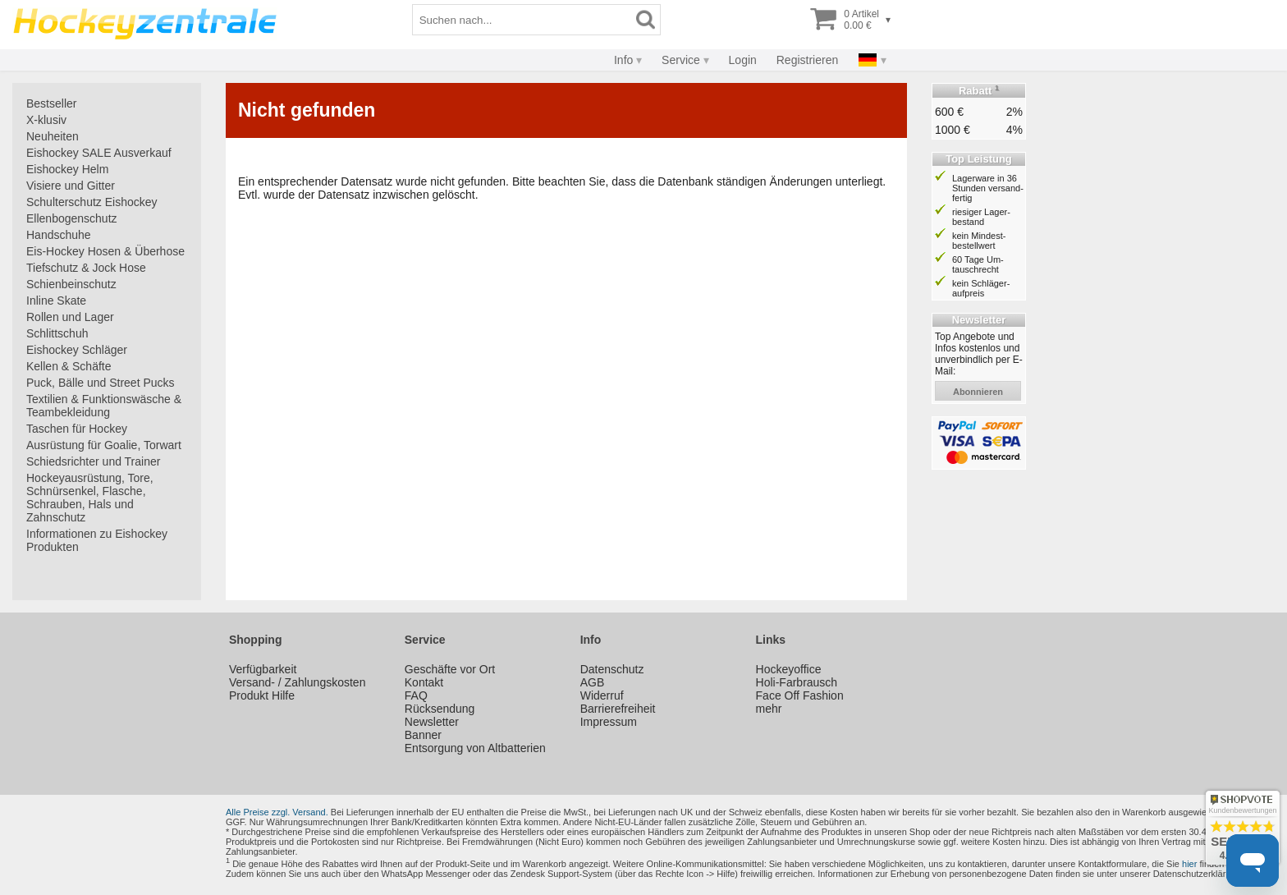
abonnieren (978, 392)
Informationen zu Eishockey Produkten (96, 540)
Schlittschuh (57, 333)
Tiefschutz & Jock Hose (86, 267)
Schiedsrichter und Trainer (93, 461)
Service (681, 60)
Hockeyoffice (789, 669)
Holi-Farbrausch (797, 682)
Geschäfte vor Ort (450, 669)
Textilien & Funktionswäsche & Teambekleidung (103, 405)
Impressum (608, 721)
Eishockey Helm (67, 169)
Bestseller (51, 103)
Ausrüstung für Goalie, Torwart (103, 445)
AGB (592, 682)
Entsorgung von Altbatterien (475, 748)
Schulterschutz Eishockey (92, 202)
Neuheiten (52, 136)
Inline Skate (56, 300)
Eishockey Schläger (76, 349)
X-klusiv (46, 119)
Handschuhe (58, 234)
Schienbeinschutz (71, 284)
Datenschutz (612, 669)
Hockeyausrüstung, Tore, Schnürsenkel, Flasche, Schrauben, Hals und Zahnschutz (89, 497)
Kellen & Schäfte (69, 366)
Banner (423, 734)
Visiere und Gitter (70, 185)
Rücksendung (440, 708)
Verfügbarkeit (263, 669)
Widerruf (602, 695)
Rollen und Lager (70, 317)
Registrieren (807, 60)
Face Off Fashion (800, 695)
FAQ (416, 695)
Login (743, 60)
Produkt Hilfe (262, 695)
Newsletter (432, 721)
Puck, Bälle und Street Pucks (100, 382)
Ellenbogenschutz (71, 218)
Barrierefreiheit (618, 708)
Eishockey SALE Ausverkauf (99, 152)
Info (623, 60)
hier (1189, 864)
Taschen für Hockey (76, 428)
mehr (769, 708)
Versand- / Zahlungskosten (297, 682)
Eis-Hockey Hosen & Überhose (105, 251)
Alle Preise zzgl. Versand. (277, 812)
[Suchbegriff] (522, 19)
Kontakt (424, 682)
